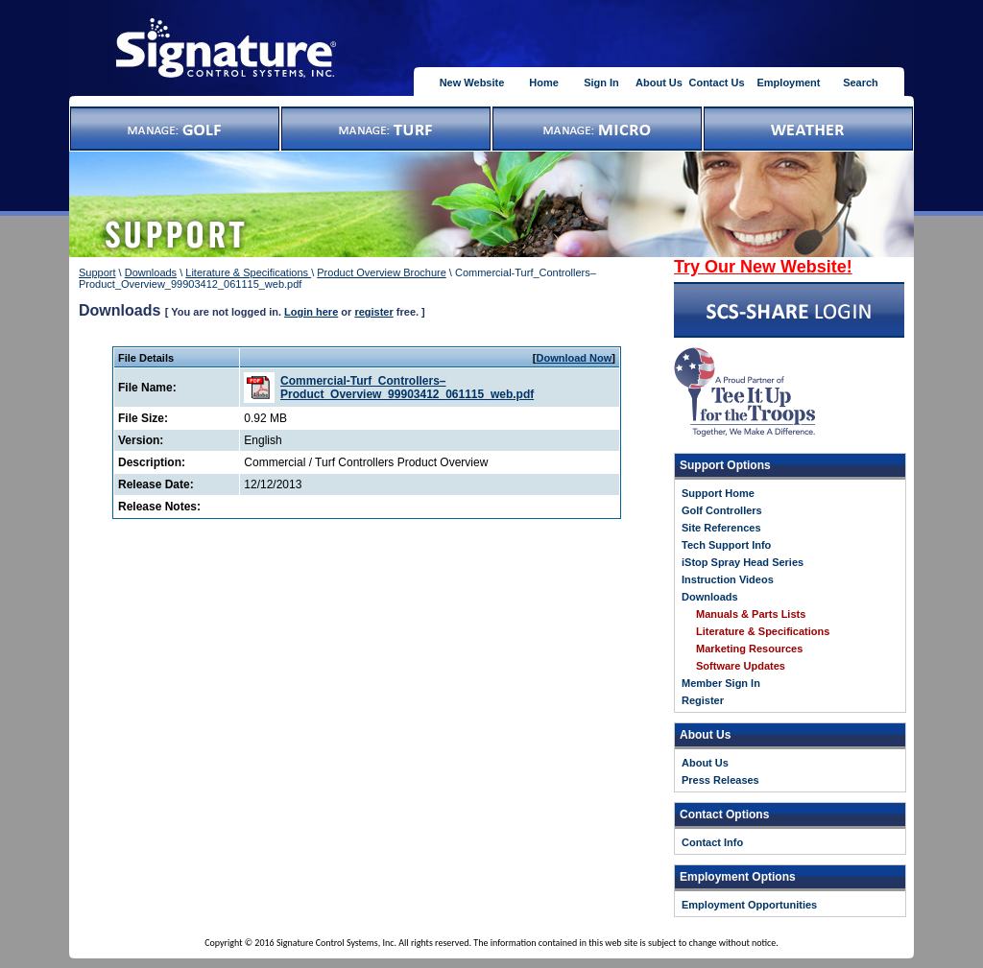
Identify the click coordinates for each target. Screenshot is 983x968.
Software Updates (740, 666)
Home (544, 82)
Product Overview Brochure (381, 272)
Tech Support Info (726, 545)
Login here (311, 312)
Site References (721, 527)
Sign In (601, 82)
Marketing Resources (749, 648)
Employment (788, 82)
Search (860, 82)
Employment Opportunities (749, 904)
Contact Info (712, 842)
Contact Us (716, 82)
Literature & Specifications (248, 272)
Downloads (151, 272)
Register (703, 700)
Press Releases (720, 780)
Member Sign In (721, 683)
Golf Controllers (722, 510)
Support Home (718, 493)
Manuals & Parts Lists (750, 614)
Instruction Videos (728, 579)
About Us (659, 82)
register (373, 312)
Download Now (574, 358)
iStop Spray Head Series (742, 562)
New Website (472, 82)
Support (97, 272)
